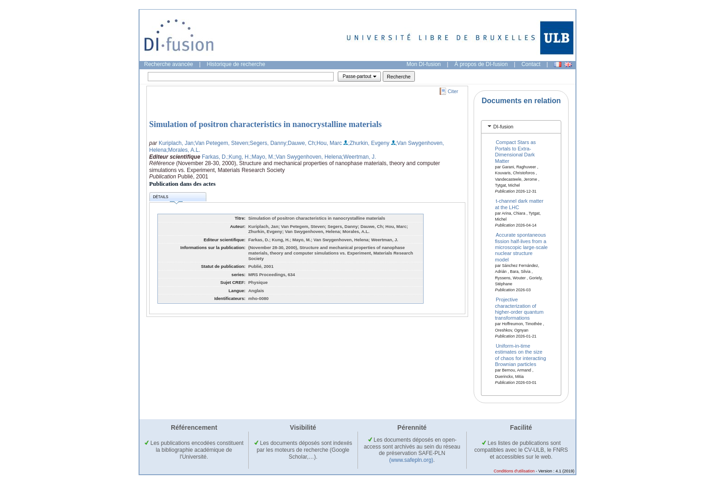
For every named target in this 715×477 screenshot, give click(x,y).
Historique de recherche (236, 64)
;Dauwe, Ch (300, 143)
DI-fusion (503, 126)
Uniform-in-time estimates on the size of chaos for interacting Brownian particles (520, 355)
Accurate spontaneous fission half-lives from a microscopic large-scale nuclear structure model (521, 247)
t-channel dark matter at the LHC (519, 204)
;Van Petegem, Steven (221, 143)
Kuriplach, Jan (176, 143)
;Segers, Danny (267, 143)
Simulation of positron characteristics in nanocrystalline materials (265, 124)
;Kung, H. (238, 157)
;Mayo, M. (262, 157)
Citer (453, 91)
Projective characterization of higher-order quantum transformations (519, 309)
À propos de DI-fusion (481, 64)
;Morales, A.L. (183, 150)
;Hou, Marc (328, 143)
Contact (530, 64)
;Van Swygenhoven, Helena (308, 157)
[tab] (521, 126)
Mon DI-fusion (424, 64)
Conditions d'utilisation (514, 471)
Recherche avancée (168, 64)
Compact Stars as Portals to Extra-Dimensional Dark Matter (515, 151)
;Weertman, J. (359, 157)
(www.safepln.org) (411, 460)
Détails (167, 198)
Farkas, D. (214, 157)
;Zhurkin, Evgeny (368, 143)
